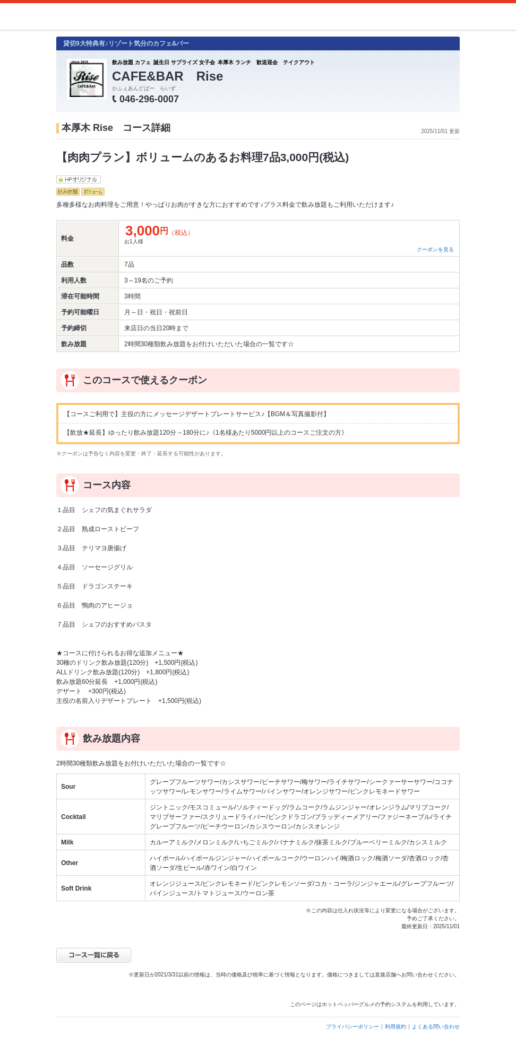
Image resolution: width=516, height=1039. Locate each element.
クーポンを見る (435, 249)
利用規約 (395, 1026)
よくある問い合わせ (436, 1026)
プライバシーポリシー (352, 1026)
